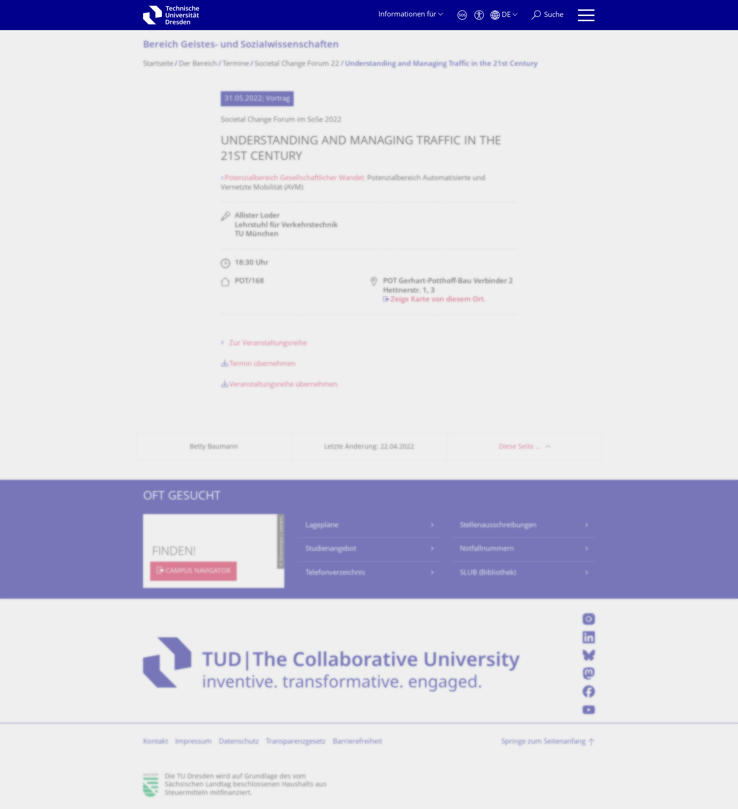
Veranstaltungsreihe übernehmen (283, 385)
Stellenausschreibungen (498, 525)
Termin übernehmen (262, 364)
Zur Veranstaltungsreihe (268, 343)
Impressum (193, 742)
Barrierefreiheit (357, 742)
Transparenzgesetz (296, 742)
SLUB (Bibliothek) (488, 573)
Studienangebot (330, 549)
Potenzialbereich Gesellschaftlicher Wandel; (296, 178)
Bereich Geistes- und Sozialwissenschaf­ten (241, 45)
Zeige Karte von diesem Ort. (438, 299)
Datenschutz (239, 742)
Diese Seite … (520, 447)
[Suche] (547, 15)
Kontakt (155, 742)
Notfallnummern (487, 549)
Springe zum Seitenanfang (543, 742)
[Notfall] (462, 15)
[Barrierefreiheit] (479, 15)
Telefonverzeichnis (335, 573)
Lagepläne (321, 525)
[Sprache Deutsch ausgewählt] (503, 15)
